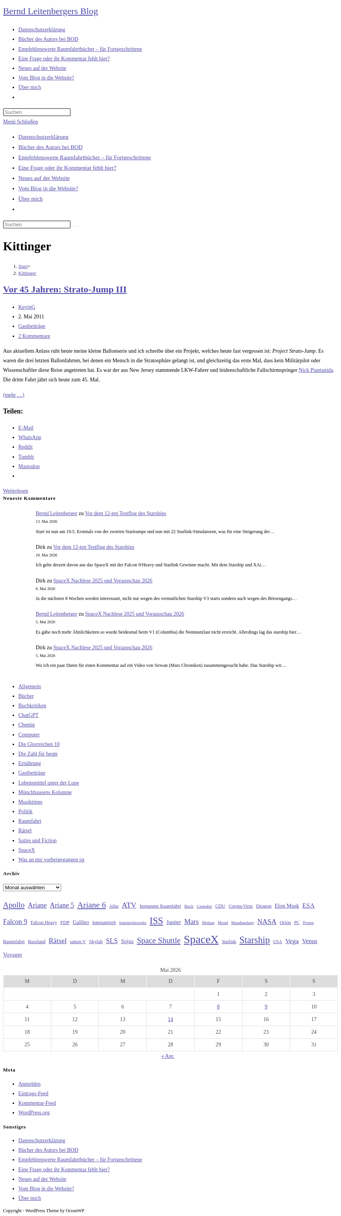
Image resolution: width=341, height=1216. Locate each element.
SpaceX (26, 850)
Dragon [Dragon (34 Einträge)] (264, 906)
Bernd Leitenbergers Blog (50, 11)
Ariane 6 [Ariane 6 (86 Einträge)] (92, 905)
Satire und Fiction (37, 840)
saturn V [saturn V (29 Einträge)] (78, 941)
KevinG (26, 307)
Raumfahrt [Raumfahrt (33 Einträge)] (14, 941)
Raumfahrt (29, 821)
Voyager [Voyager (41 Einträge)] (12, 955)
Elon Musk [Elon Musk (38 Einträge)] (287, 906)
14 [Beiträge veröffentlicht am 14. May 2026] (170, 1019)
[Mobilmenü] (20, 122)
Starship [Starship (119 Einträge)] (254, 940)
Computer (29, 735)
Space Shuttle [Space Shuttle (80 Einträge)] (158, 940)
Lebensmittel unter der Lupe (48, 783)
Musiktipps (30, 802)
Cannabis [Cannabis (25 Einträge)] (204, 906)
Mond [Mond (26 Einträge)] (223, 922)
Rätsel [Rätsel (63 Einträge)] (57, 941)
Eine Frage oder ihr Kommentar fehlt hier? (67, 168)
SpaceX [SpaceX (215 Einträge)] (201, 939)
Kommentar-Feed (37, 1103)
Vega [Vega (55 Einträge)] (292, 941)
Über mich (30, 199)
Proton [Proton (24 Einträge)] (308, 923)
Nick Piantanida (316, 370)
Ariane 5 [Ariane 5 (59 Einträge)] (62, 905)
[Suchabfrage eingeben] (37, 112)
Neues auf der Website (44, 178)
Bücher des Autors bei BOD (50, 147)
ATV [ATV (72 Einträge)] (129, 905)
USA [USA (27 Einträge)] (277, 941)
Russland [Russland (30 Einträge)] (36, 941)
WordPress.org (34, 1112)
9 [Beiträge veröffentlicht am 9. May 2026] (266, 1007)
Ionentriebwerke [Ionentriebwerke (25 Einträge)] (132, 922)
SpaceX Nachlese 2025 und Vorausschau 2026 (102, 581)
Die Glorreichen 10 (39, 744)
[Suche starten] (75, 226)
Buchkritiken (32, 706)
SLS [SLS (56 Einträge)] (112, 941)
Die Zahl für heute (38, 754)
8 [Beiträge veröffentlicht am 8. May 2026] (218, 1007)
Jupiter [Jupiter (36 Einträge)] (173, 922)
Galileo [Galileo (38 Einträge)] (81, 922)
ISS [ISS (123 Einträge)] (156, 921)
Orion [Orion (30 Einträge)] (285, 922)
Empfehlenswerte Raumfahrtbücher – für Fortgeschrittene (84, 157)
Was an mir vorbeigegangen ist (51, 860)
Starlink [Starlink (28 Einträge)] (229, 941)
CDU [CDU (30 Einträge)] (220, 906)
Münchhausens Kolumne (45, 792)
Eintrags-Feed (33, 1093)
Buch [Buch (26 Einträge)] (189, 906)
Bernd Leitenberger (57, 513)
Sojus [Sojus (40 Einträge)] (127, 941)
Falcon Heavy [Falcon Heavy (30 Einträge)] (44, 922)
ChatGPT (28, 715)
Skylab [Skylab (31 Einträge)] (96, 941)
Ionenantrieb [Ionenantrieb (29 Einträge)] (104, 922)
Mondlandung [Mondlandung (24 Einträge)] (242, 923)
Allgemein (29, 686)
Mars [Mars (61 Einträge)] (191, 922)
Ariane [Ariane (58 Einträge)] (37, 905)
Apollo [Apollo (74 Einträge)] (13, 905)
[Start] (23, 266)
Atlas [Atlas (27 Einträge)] (114, 906)
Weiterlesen (15, 491)
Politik (25, 811)
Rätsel (25, 830)
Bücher (26, 696)
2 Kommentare (34, 336)
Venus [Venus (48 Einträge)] (309, 941)
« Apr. (167, 1056)
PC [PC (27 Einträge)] (296, 922)
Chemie (26, 725)
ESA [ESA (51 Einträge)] (308, 905)
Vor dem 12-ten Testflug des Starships (125, 513)
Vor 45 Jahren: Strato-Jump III (65, 289)
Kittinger (27, 273)
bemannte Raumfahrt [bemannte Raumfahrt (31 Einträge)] (160, 906)
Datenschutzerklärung (43, 137)
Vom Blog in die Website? (48, 188)
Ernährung (29, 763)
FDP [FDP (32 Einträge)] (64, 922)
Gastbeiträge (31, 326)
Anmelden (29, 1084)
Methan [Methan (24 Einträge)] (208, 923)
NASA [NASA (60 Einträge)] (266, 922)
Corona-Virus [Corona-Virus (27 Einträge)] (241, 906)
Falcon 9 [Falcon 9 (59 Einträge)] (15, 922)
